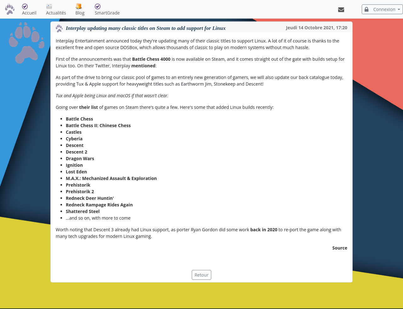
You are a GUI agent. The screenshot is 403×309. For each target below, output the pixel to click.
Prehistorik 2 (80, 191)
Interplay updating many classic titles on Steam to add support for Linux (146, 28)
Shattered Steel (83, 211)
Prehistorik (78, 185)
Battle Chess (79, 119)
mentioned (143, 66)
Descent (74, 145)
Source (339, 248)
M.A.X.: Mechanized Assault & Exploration (111, 178)
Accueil (32, 9)
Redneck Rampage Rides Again (99, 205)
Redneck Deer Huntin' (90, 198)
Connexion (381, 9)
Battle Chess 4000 (151, 59)
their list (88, 107)
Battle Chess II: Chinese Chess (98, 125)
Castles (74, 132)
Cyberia (74, 139)
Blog (84, 9)
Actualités (59, 9)
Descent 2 (76, 152)
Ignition (74, 165)
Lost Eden (76, 172)
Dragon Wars (80, 158)
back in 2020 (263, 230)
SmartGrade (110, 9)
